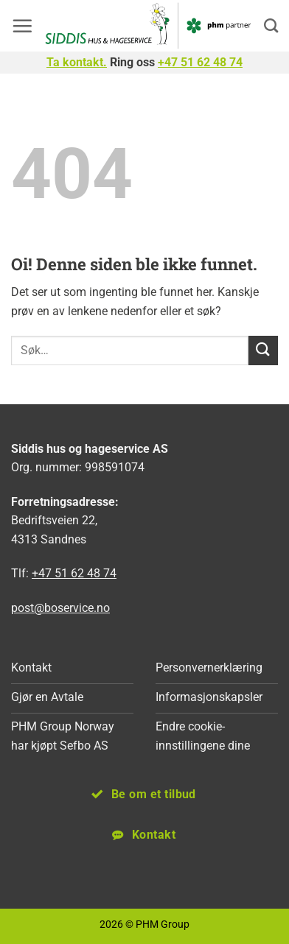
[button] (22, 25)
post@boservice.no (60, 608)
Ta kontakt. (76, 62)
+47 (200, 62)
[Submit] (263, 350)
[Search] (271, 25)
